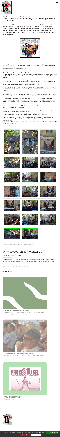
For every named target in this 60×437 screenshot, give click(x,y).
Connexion (6, 266)
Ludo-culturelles (12, 16)
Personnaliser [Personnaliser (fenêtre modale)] (36, 435)
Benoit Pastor (17, 244)
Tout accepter (52, 433)
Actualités (5, 16)
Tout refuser (24, 435)
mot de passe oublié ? (24, 266)
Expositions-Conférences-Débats (25, 16)
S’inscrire (13, 266)
